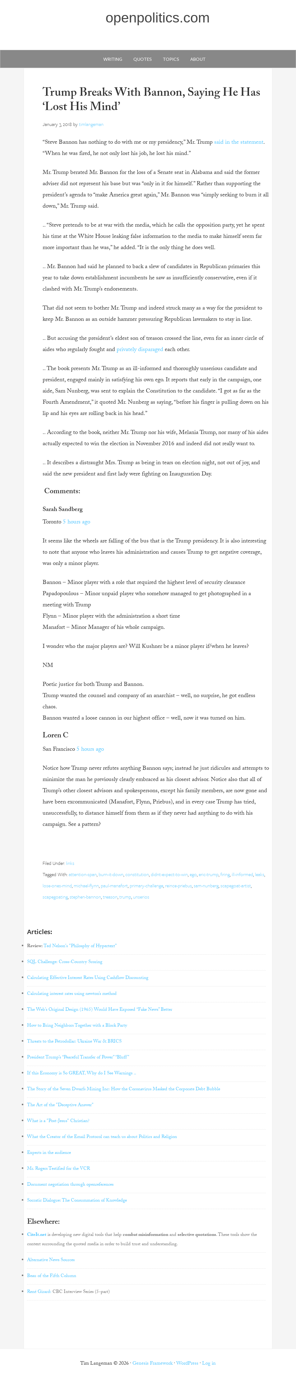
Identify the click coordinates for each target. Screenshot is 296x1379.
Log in (209, 1364)
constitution (137, 874)
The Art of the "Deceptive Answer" (60, 1106)
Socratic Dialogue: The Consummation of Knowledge (77, 1201)
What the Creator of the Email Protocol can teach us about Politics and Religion (102, 1137)
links (70, 863)
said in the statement (238, 143)
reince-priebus (178, 885)
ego (193, 874)
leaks (259, 874)
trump (125, 896)
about (198, 58)
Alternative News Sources (51, 1260)
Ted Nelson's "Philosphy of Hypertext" (80, 947)
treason (110, 896)
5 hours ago (76, 523)
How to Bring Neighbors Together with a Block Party (77, 1026)
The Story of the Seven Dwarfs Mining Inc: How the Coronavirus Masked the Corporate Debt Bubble (123, 1090)
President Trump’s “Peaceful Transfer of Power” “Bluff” (78, 1058)
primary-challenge (146, 885)
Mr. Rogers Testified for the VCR (58, 1169)
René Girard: (39, 1292)
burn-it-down (111, 874)
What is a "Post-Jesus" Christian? (58, 1121)
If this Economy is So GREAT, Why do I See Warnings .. (81, 1074)
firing (225, 874)
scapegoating (55, 896)
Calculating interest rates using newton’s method (72, 994)
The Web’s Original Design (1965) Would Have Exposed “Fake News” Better (99, 1010)
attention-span (83, 874)
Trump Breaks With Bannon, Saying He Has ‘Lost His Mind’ (151, 101)
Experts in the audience (49, 1153)
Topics (171, 58)
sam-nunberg (206, 885)
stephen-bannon (85, 896)
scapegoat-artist (235, 885)
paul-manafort (114, 885)
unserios (141, 896)
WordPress (187, 1364)
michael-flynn (86, 885)
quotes (142, 58)
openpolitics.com (157, 18)
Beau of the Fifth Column (51, 1276)
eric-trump (209, 874)
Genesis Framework (152, 1364)
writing (112, 58)
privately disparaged (140, 350)
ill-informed (242, 874)
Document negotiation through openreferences (70, 1185)
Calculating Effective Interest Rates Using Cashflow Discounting (87, 978)
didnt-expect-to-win (169, 874)
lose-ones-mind (57, 885)
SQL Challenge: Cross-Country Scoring (64, 962)
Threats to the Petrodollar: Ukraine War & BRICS (74, 1042)
